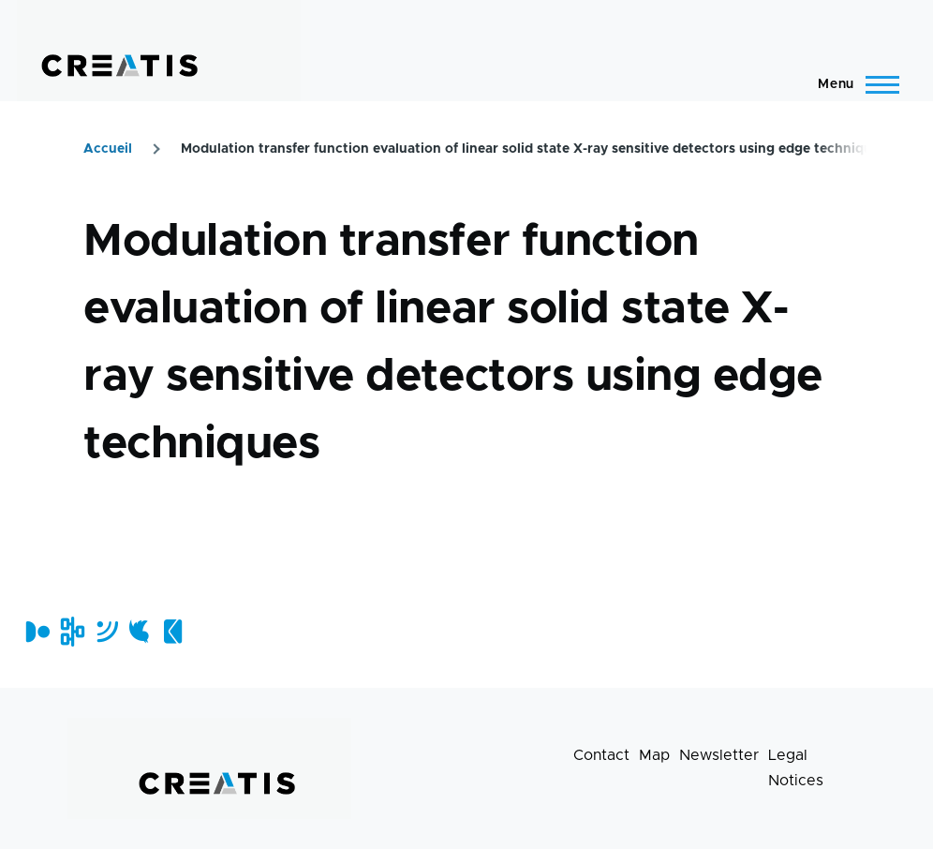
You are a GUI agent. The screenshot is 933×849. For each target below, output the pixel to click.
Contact (601, 755)
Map (654, 755)
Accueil (107, 149)
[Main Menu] (853, 84)
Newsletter (719, 755)
